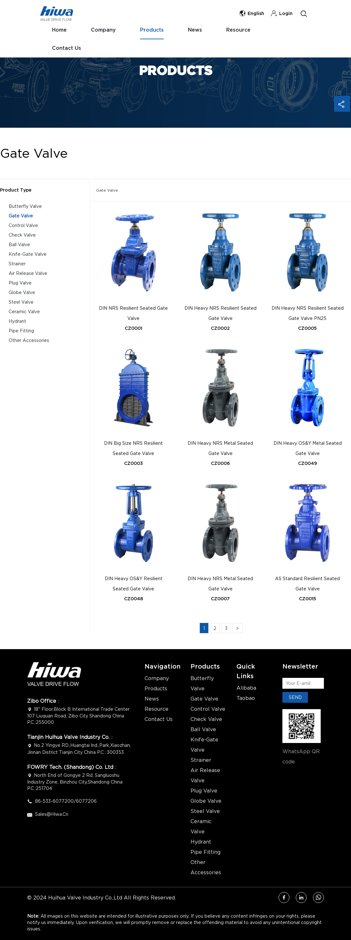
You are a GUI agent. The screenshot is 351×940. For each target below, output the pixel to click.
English (251, 13)
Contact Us (285, 28)
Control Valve (23, 225)
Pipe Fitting (21, 330)
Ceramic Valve (24, 311)
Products (151, 28)
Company (104, 28)
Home (61, 28)
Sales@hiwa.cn (51, 814)
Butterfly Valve (25, 206)
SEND (295, 697)
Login (282, 13)
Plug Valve (20, 282)
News (193, 28)
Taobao (245, 698)
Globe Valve (22, 292)
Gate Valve (21, 215)
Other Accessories (29, 340)
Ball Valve (19, 244)
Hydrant (17, 321)
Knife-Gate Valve (28, 254)
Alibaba (246, 688)
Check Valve (22, 234)
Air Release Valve (28, 273)
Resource (235, 28)
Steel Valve (21, 301)
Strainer (17, 263)
